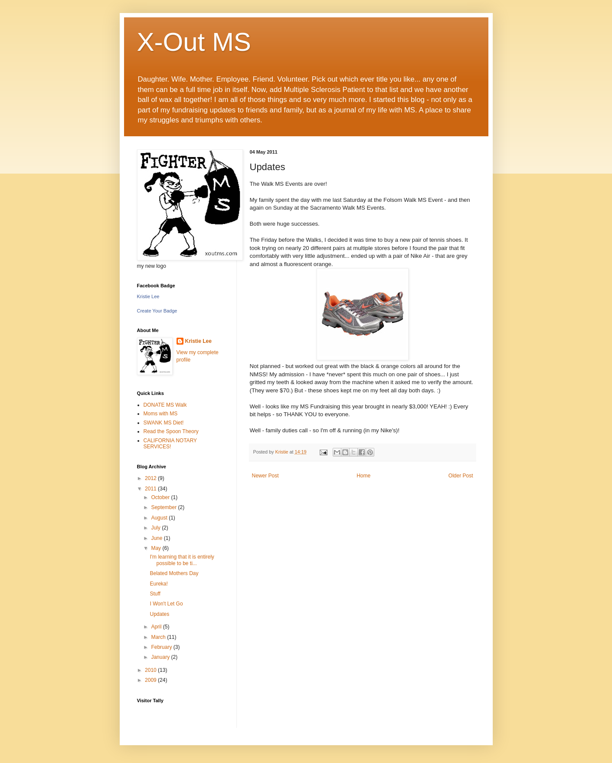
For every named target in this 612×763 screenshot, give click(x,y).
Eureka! (158, 584)
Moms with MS (161, 414)
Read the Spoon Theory (171, 431)
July (156, 528)
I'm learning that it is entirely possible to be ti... (182, 560)
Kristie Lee (148, 296)
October (161, 497)
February (162, 647)
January (161, 657)
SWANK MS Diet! (164, 423)
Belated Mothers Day (174, 573)
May (156, 548)
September (164, 507)
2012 (151, 478)
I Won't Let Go (166, 604)
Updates (159, 614)
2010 (151, 670)
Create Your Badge (157, 310)
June (157, 538)
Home (363, 476)
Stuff (155, 594)
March (159, 637)
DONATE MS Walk (165, 405)
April (157, 627)
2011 (151, 489)
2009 (151, 680)
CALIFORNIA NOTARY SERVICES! (170, 443)
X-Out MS (194, 41)
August (160, 518)
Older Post (460, 476)
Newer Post (265, 476)
